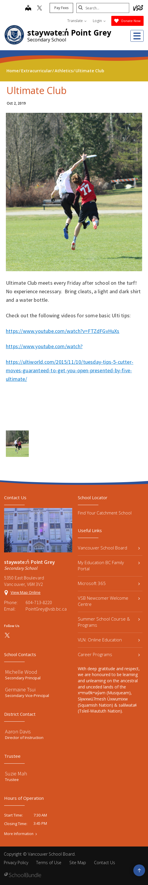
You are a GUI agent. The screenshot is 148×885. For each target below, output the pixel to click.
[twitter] (39, 8)
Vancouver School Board (109, 548)
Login (99, 20)
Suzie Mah (16, 773)
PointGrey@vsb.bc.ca (46, 609)
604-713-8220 (39, 602)
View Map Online (26, 592)
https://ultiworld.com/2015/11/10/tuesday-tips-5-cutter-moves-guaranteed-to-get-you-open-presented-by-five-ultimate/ (69, 370)
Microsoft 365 (109, 583)
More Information (18, 834)
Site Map (77, 862)
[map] (28, 8)
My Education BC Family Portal (109, 565)
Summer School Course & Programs (109, 622)
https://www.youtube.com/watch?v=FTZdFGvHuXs (63, 331)
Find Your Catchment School (105, 513)
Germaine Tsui (20, 689)
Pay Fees (61, 7)
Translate (77, 20)
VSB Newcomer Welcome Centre (109, 601)
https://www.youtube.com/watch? (44, 346)
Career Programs (109, 654)
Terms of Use (48, 862)
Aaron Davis (18, 731)
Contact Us (104, 862)
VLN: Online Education (109, 640)
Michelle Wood (21, 671)
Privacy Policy (16, 862)
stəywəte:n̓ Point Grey (69, 32)
